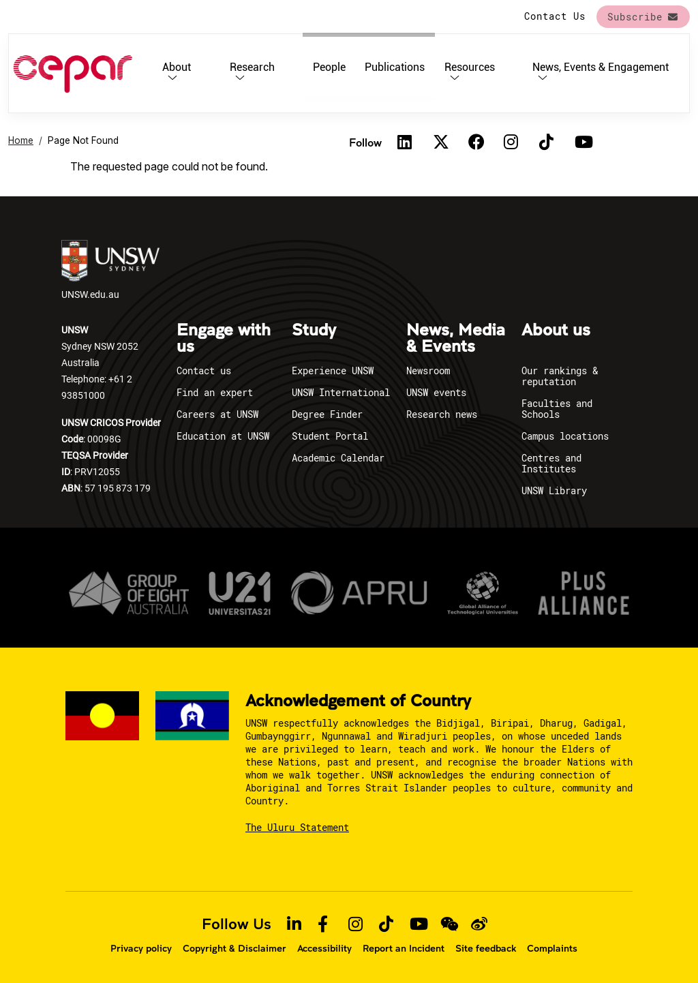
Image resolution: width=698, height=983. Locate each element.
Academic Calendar (338, 457)
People (329, 67)
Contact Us (555, 16)
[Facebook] (476, 143)
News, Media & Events (455, 339)
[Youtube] (582, 143)
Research (252, 67)
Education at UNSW (223, 435)
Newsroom (428, 370)
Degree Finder (327, 414)
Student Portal (330, 435)
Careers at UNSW (217, 414)
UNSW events (436, 392)
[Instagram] (511, 143)
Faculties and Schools (556, 409)
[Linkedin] (405, 143)
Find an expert (215, 392)
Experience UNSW (333, 370)
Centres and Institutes (551, 463)
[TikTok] (546, 143)
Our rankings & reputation (559, 376)
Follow (365, 142)
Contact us (204, 370)
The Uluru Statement (297, 827)
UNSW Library (554, 490)
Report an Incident (403, 948)
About (176, 67)
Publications (395, 67)
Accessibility (324, 948)
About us (555, 330)
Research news (441, 414)
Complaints (552, 948)
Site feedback (485, 948)
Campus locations (565, 435)
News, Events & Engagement (600, 67)
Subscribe (635, 16)
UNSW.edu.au (110, 270)
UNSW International (341, 392)
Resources (469, 67)
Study (314, 330)
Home (20, 140)
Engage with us (224, 339)
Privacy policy (141, 948)
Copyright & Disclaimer (234, 948)
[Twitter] (440, 143)
